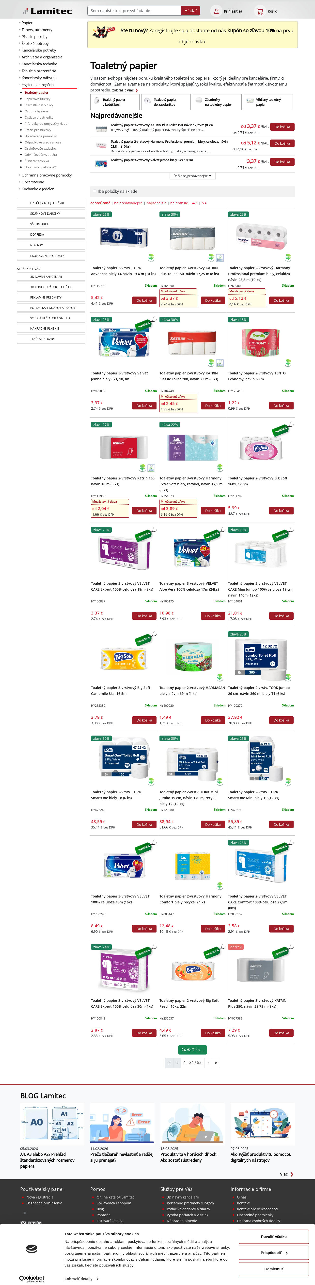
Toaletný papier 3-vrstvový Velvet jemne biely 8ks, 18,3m (152, 160)
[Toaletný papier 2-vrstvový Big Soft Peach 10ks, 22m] (192, 969)
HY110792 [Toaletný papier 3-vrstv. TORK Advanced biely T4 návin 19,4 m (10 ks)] (98, 286)
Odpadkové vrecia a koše (43, 142)
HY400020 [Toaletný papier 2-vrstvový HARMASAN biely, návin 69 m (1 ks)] (166, 706)
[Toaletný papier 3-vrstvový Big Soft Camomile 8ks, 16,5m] (124, 656)
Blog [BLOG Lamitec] (100, 1209)
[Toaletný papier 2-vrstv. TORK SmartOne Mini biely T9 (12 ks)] (261, 761)
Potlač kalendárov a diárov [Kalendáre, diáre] (188, 1209)
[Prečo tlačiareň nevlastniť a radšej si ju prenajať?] (122, 1124)
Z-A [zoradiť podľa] (204, 203)
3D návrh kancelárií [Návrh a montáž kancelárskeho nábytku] (183, 1197)
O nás (242, 1197)
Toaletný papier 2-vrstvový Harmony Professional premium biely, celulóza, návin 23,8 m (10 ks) (259, 273)
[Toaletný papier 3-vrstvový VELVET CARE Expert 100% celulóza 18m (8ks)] (124, 552)
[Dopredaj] (51, 234)
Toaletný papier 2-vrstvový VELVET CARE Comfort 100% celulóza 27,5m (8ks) (257, 902)
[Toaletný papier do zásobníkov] (166, 102)
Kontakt (243, 1203)
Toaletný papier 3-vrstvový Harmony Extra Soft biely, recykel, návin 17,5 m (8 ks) (190, 484)
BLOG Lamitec (42, 1095)
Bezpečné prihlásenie (44, 1203)
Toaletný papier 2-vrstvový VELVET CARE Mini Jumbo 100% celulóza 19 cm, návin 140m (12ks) (260, 589)
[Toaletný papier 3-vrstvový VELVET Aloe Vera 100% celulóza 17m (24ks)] (192, 552)
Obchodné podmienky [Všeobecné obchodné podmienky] (255, 1215)
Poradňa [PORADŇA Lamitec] (103, 1215)
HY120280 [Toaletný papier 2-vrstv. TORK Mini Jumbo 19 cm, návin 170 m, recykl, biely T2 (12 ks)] (166, 810)
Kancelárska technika (39, 63)
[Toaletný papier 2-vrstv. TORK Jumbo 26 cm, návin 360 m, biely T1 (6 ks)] (261, 656)
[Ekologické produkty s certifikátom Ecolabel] (220, 257)
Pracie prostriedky (38, 130)
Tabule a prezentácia (39, 70)
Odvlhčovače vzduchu (41, 154)
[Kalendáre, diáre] (51, 308)
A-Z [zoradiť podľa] (194, 203)
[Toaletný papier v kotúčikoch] (115, 102)
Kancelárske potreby (39, 50)
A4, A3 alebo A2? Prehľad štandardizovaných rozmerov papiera (47, 1160)
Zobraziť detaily (78, 1275)
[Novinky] (51, 245)
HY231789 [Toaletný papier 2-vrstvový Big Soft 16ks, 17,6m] (235, 496)
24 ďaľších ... (192, 1050)
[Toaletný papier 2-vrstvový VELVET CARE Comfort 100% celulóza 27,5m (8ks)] (261, 865)
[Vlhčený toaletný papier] (268, 102)
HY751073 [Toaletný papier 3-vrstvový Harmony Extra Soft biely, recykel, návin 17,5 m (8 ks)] (166, 496)
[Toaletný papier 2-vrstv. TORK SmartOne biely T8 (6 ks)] (124, 761)
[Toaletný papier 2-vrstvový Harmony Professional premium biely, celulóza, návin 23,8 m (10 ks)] (261, 237)
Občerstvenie (33, 181)
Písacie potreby (34, 36)
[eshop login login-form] (216, 11)
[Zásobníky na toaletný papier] (217, 102)
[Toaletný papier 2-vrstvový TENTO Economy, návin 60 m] (261, 342)
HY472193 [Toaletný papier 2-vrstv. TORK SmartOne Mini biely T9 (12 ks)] (235, 810)
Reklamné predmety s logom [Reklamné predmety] (190, 1203)
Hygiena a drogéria (38, 84)
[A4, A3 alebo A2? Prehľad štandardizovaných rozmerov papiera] (52, 1124)
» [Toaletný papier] (216, 1062)
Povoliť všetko (274, 1233)
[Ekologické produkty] (51, 256)
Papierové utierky (37, 99)
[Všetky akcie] (51, 224)
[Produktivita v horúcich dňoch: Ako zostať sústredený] (192, 1124)
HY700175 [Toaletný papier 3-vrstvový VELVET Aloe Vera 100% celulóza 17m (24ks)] (166, 601)
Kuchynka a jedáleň (38, 188)
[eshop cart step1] (260, 11)
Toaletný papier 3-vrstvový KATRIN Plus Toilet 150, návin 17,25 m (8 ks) (162, 125)
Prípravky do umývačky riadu (46, 123)
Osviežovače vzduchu (40, 148)
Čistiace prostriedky (39, 117)
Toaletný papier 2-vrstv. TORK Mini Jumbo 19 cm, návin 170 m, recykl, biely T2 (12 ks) (188, 798)
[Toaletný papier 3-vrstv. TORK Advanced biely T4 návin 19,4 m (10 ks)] (124, 237)
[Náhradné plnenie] (51, 328)
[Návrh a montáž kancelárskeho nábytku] (51, 277)
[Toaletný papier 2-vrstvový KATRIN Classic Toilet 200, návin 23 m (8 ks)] (192, 342)
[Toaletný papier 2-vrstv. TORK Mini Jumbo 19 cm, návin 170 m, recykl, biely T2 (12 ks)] (192, 761)
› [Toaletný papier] (208, 1062)
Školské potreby (35, 43)
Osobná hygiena (36, 111)
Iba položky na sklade (117, 191)
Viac (286, 1174)
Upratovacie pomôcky (41, 136)
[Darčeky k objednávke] (51, 203)
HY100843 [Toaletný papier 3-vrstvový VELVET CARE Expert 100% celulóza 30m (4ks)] (98, 1018)
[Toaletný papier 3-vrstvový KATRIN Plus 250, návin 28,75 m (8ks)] (261, 969)
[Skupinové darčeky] (51, 214)
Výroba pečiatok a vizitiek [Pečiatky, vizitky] (187, 1215)
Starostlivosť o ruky (39, 105)
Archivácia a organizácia (42, 56)
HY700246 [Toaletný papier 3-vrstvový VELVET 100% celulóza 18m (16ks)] (98, 914)
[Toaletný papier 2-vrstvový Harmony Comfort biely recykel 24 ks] (192, 865)
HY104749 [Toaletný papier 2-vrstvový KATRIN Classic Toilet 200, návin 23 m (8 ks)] (166, 391)
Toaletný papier (36, 92)
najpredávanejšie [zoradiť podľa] (128, 203)
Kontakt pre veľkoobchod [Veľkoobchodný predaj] (257, 1209)
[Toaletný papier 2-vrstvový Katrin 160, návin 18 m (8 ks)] (124, 447)
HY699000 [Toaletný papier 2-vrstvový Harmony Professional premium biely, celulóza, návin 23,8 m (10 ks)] (235, 286)
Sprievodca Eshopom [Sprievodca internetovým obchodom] (114, 1203)
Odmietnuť (273, 1265)
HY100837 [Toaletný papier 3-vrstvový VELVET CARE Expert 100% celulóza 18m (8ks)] (98, 601)
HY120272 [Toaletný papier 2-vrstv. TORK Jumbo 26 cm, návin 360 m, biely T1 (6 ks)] (235, 706)
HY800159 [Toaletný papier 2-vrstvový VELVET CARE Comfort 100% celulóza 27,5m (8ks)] (235, 914)
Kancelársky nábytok (39, 77)
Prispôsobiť (274, 1249)
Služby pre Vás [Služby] (28, 269)
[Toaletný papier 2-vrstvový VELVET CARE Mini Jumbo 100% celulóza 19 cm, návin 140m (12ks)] (261, 552)
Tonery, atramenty (37, 29)
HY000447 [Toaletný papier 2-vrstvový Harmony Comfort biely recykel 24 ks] (166, 914)
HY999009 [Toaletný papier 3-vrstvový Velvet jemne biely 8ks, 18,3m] (98, 391)
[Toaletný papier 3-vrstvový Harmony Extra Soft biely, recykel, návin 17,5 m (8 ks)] (192, 447)
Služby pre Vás (176, 1189)
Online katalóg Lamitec (115, 1197)
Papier (27, 22)
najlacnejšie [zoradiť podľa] (156, 203)
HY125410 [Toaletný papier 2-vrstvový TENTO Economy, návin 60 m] (235, 391)
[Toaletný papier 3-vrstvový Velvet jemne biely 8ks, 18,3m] (124, 342)
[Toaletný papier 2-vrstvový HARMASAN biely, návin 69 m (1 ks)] (192, 656)
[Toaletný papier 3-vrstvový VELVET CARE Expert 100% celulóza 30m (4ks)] (124, 969)
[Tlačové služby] (51, 339)
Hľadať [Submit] (191, 10)
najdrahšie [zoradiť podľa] (179, 203)
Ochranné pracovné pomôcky (47, 175)
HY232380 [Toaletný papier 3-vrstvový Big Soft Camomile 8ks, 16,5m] (98, 706)
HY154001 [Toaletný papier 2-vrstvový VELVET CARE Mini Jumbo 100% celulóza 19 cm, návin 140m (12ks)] (235, 601)
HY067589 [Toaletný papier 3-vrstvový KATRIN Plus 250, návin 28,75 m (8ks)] (235, 1018)
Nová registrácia (40, 1197)
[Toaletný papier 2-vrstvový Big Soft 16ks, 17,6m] (261, 447)
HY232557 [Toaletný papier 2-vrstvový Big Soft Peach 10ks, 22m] (166, 1018)
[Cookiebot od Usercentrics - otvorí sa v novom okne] (31, 1275)
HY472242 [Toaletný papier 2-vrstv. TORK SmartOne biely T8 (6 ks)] (98, 810)
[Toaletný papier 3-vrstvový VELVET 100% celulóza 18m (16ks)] (124, 865)
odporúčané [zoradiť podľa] (100, 203)
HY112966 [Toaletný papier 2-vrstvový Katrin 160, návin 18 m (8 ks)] (98, 496)
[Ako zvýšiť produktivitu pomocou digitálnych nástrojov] (263, 1124)
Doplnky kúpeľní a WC (41, 167)
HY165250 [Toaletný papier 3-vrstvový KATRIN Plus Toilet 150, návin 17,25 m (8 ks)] (166, 286)
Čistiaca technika (37, 161)
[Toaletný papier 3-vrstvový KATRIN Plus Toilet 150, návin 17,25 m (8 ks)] (192, 237)
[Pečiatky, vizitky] (51, 318)
